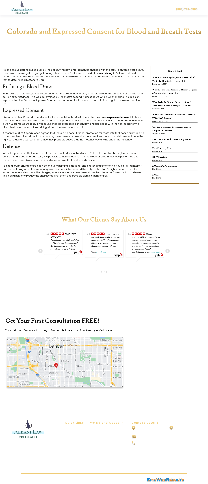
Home (68, 428)
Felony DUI (95, 454)
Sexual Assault (97, 434)
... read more (101, 252)
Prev (40, 251)
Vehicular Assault (99, 460)
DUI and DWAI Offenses (164, 166)
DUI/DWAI (95, 428)
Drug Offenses (97, 449)
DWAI (155, 174)
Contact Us (71, 449)
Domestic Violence (100, 444)
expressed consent (119, 117)
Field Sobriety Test (162, 148)
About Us (69, 434)
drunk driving (104, 73)
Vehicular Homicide (100, 465)
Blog (67, 444)
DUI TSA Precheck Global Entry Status (171, 139)
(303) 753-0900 (186, 9)
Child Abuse (96, 439)
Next (167, 251)
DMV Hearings (159, 157)
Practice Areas (72, 439)
